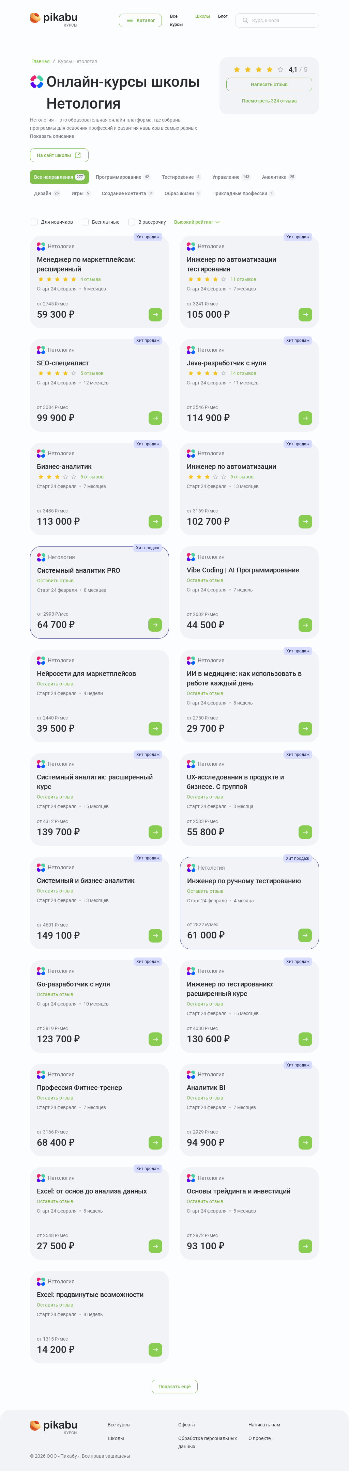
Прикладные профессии (243, 193)
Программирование (123, 177)
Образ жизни (183, 193)
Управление (231, 177)
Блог (222, 16)
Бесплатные (105, 222)
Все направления (59, 177)
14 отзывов (243, 373)
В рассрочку (152, 222)
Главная (40, 61)
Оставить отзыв (55, 580)
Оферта (186, 1424)
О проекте (259, 1438)
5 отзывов (92, 373)
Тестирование (181, 177)
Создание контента (128, 193)
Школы (202, 16)
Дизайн (47, 193)
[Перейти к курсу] (155, 314)
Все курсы (176, 20)
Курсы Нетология (77, 61)
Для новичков (57, 222)
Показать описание (52, 136)
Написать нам (264, 1424)
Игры (81, 193)
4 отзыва (90, 279)
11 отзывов (243, 279)
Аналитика (279, 177)
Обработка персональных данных (207, 1442)
